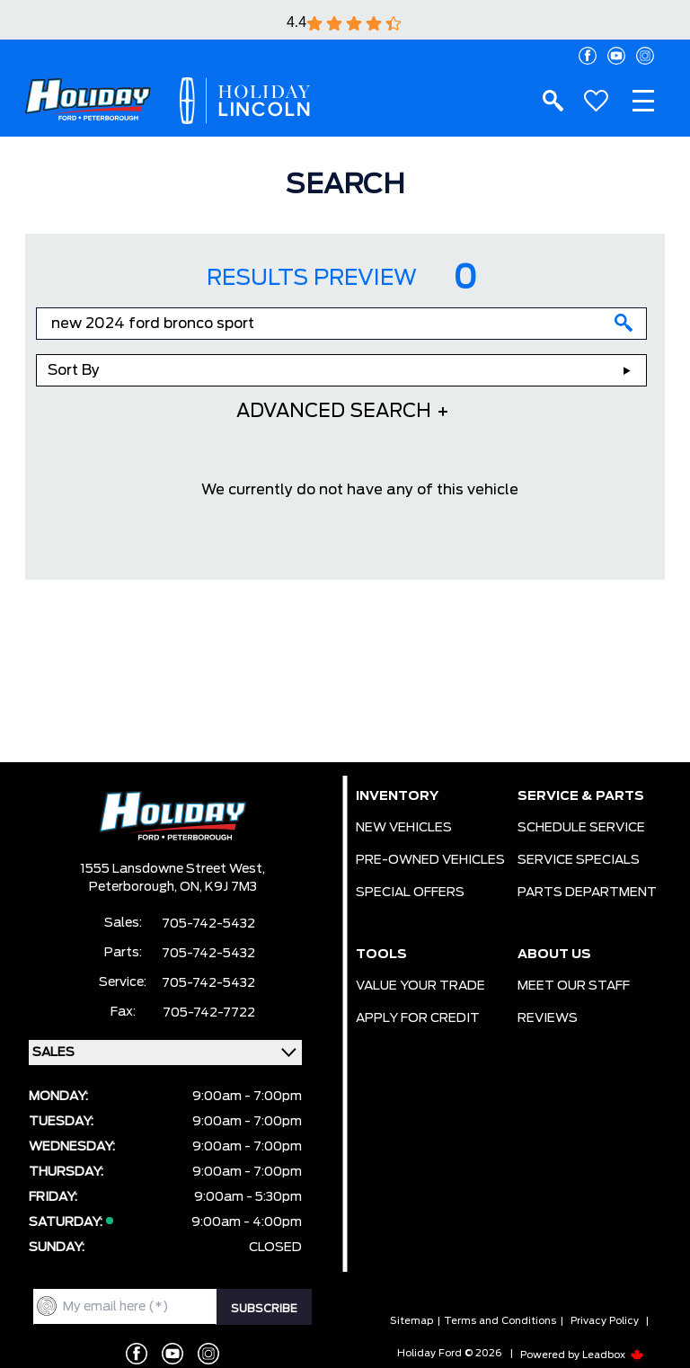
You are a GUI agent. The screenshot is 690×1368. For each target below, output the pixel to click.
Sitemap (411, 1321)
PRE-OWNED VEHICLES (430, 860)
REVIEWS (548, 1018)
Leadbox (613, 1355)
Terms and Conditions (500, 1321)
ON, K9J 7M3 (218, 887)
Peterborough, (134, 887)
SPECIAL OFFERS (410, 892)
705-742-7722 (209, 1013)
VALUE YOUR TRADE (420, 986)
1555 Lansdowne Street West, (172, 869)
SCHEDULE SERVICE (581, 828)
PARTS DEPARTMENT (587, 892)
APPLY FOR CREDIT (418, 1018)
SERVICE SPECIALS (579, 860)
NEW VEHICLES (404, 828)
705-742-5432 (208, 924)
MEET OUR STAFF (574, 986)
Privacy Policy (605, 1321)
